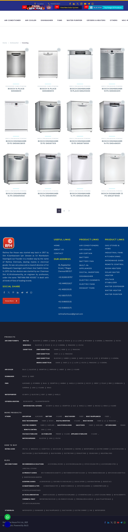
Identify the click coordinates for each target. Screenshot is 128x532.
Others (113, 20)
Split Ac (26, 341)
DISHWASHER (39, 510)
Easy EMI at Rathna (93, 481)
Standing (23, 86)
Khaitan (80, 383)
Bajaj (24, 369)
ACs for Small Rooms (55, 464)
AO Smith (25, 394)
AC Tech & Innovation (30, 495)
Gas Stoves (80, 425)
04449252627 (55, 4)
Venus (49, 388)
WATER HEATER (27, 510)
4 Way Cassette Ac (43, 358)
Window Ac (27, 345)
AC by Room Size (45, 481)
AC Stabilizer (47, 434)
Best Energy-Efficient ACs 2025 (74, 473)
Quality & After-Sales (103, 499)
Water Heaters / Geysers (32, 406)
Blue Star (35, 394)
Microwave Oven (114, 260)
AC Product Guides (29, 473)
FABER (50, 394)
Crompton (42, 369)
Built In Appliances (93, 416)
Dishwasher (47, 20)
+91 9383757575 (65, 295)
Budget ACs (107, 481)
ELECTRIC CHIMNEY (81, 510)
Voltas (118, 341)
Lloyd (80, 341)
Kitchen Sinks (112, 256)
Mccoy (88, 383)
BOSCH (51, 421)
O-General (98, 341)
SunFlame (50, 425)
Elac (74, 406)
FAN (91, 510)
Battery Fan (86, 261)
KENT (43, 394)
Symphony (52, 369)
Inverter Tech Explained (66, 495)
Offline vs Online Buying (31, 503)
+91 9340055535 (65, 301)
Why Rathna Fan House (48, 499)
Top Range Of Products (113, 7)
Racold (97, 406)
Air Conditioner (12, 20)
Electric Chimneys (89, 280)
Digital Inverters (89, 272)
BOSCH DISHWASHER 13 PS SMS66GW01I (16, 142)
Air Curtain (85, 253)
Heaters (78, 449)
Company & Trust (28, 499)
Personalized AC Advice (84, 499)
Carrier (45, 341)
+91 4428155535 (65, 289)
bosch (72, 86)
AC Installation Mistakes (31, 490)
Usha (69, 369)
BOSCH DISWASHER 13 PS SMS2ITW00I (112, 194)
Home (5, 43)
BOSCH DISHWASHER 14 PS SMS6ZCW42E (80, 194)
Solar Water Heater (42, 401)
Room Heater (27, 401)
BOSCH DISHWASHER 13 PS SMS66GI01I (112, 90)
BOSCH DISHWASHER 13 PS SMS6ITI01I (48, 142)
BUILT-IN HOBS (67, 510)
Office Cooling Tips (91, 464)
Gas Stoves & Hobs (64, 425)
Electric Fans (87, 284)
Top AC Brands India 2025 (96, 473)
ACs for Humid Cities (108, 464)
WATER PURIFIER (100, 510)
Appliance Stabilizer (79, 434)
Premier (58, 434)
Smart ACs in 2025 (49, 495)
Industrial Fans (114, 253)
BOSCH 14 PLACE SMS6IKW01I (48, 90)
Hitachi (67, 341)
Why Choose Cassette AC (116, 473)
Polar (104, 383)
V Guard (41, 388)
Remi (110, 383)
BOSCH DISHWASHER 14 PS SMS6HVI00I (16, 194)
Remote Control (114, 264)
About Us (59, 249)
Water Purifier (74, 20)
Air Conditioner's (12, 341)
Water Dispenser (114, 286)
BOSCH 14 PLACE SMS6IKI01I (16, 90)
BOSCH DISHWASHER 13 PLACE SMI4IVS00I (80, 90)
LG (105, 421)
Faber (17, 86)
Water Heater (113, 290)
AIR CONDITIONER (11, 464)
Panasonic (109, 341)
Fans (59, 20)
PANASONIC (112, 421)
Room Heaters (113, 268)
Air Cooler (30, 20)
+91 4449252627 (65, 283)
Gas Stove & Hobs (118, 449)
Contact (59, 253)
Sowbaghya (118, 383)
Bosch (24, 376)
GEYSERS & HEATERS (12, 401)
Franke (122, 425)
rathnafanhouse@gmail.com (70, 314)
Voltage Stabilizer (29, 434)
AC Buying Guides (28, 481)
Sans (42, 429)
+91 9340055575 (65, 307)
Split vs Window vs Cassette (51, 473)
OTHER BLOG (9, 510)
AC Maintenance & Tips (30, 486)
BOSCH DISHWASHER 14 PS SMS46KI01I (112, 142)
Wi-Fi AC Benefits (119, 495)
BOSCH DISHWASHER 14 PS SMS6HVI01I (48, 194)
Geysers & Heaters (96, 20)
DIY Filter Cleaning (83, 486)
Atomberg (36, 383)
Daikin (53, 341)
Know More (11, 301)
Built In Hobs (70, 416)
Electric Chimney (103, 449)
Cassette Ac (27, 349)
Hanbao (63, 383)
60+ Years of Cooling (65, 499)
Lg (74, 341)
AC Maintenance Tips (51, 486)
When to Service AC (67, 486)
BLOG (7, 460)
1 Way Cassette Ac (43, 349)
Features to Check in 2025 (62, 481)
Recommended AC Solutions (33, 464)
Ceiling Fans (93, 453)
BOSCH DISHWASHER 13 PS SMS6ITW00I (80, 142)
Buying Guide (10, 449)
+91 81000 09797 (65, 277)
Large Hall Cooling (29, 468)
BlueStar (36, 341)
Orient (61, 369)
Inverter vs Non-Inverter (33, 477)
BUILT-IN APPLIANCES (52, 510)
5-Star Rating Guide (85, 495)
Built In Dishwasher (30, 421)
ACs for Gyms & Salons (74, 464)
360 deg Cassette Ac (43, 363)
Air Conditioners (88, 245)
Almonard (26, 383)
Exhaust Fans (86, 288)
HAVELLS (57, 394)
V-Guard (76, 369)
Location (40, 4)
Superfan (25, 388)
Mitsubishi (88, 341)
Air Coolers (57, 449)
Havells (72, 383)
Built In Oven (88, 421)
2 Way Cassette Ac (43, 354)
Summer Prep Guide (99, 486)
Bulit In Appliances (41, 453)
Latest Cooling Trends (102, 495)
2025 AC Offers (79, 481)
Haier (60, 341)
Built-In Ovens (56, 453)
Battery (84, 257)
